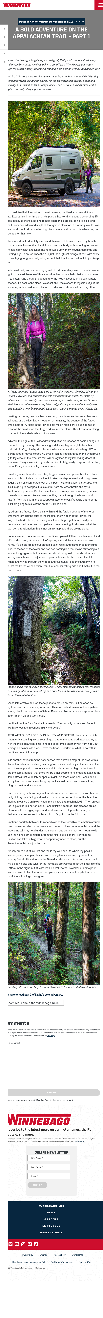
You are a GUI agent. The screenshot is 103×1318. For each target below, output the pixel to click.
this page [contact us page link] (51, 1035)
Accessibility (60, 1254)
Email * (34, 1176)
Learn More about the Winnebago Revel (33, 1003)
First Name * (37, 1158)
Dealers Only (51, 1232)
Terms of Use (84, 1262)
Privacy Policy (78, 1141)
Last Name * (37, 1167)
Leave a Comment (11, 1043)
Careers (51, 1219)
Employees (51, 1226)
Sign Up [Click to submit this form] (37, 1185)
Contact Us (77, 1254)
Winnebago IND (52, 1206)
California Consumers (61, 1262)
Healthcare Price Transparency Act (28, 1262)
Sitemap (43, 1254)
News (51, 1212)
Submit (51, 1092)
